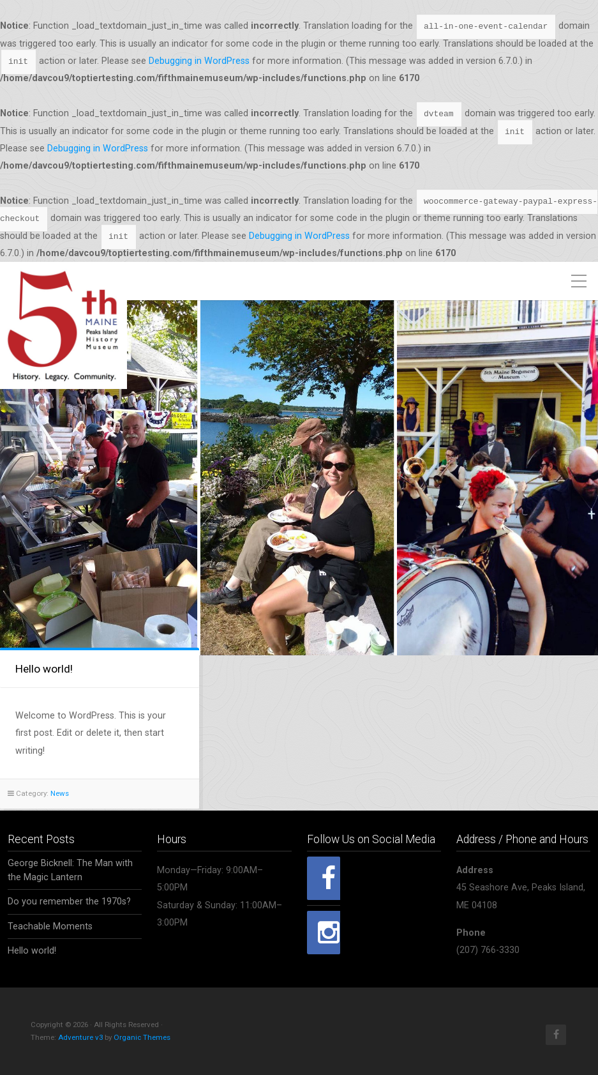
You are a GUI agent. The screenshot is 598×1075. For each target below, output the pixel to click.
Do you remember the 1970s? (69, 900)
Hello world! (44, 668)
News (59, 793)
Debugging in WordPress (199, 61)
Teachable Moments (50, 924)
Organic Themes (142, 1036)
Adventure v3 (80, 1036)
